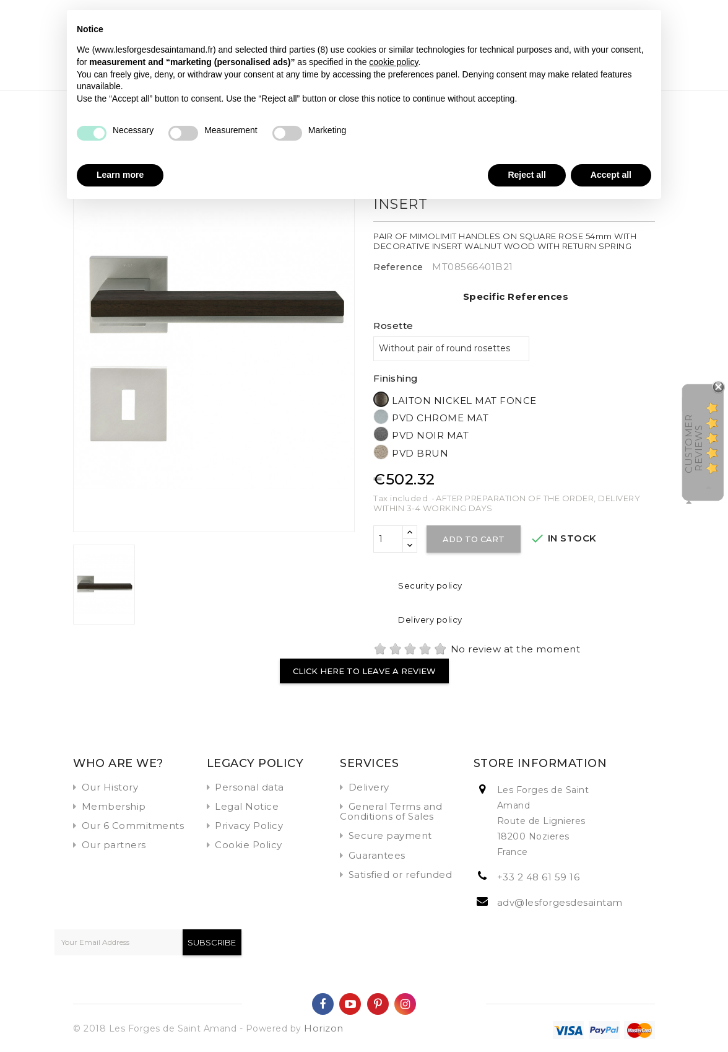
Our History (110, 787)
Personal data (249, 787)
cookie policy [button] (393, 62)
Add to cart (474, 539)
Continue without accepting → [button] (590, 25)
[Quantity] (388, 539)
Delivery (369, 787)
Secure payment (390, 835)
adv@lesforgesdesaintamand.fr (574, 902)
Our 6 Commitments (133, 825)
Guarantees (377, 855)
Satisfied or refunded (401, 874)
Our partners (114, 845)
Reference (398, 267)
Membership (114, 806)
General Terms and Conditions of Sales (391, 811)
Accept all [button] (611, 175)
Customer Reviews (693, 443)
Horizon (324, 1028)
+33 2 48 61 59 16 (538, 877)
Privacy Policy (249, 825)
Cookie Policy (248, 845)
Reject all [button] (526, 175)
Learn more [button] (120, 175)
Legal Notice (247, 806)
